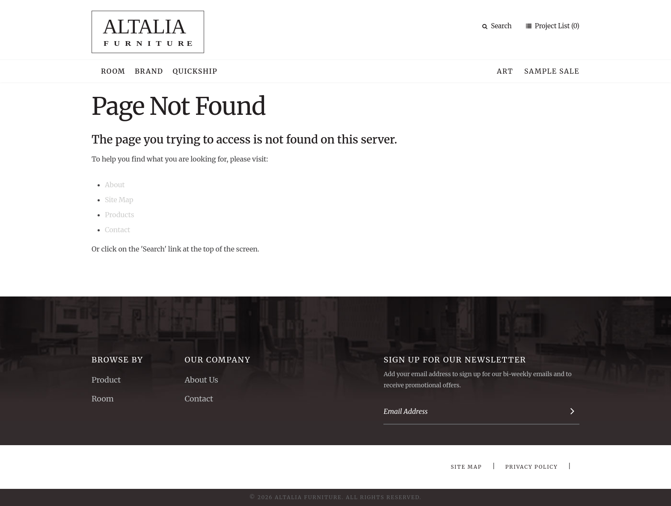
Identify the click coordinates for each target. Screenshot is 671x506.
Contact (117, 229)
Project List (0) (556, 26)
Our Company (217, 360)
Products (119, 214)
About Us (201, 380)
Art (505, 71)
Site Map (119, 199)
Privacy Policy (531, 467)
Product (106, 380)
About (115, 184)
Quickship (195, 71)
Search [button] (497, 26)
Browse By (117, 360)
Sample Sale (551, 71)
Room (113, 71)
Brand (149, 71)
